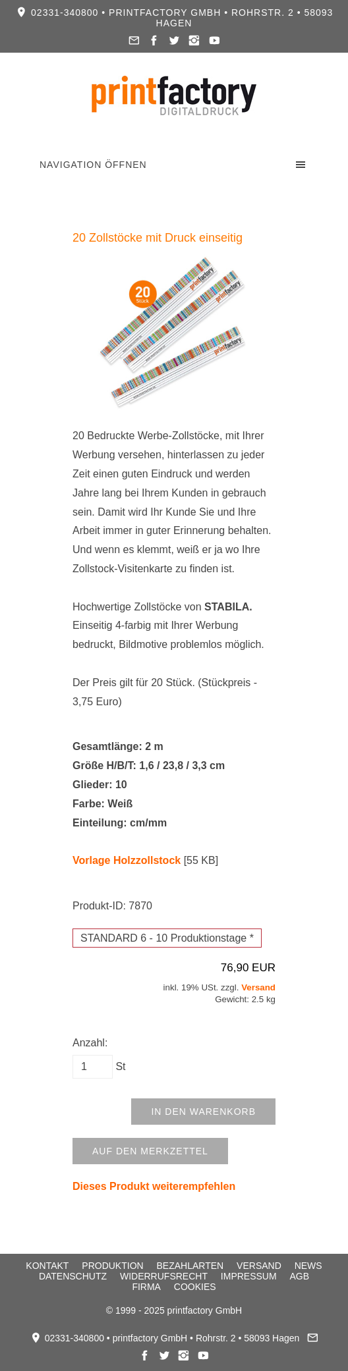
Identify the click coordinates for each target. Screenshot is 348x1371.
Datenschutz (73, 1276)
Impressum (249, 1276)
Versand (258, 987)
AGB (300, 1276)
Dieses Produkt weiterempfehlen (153, 1186)
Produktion (112, 1265)
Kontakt (47, 1265)
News (308, 1265)
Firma (146, 1286)
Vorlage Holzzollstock (126, 860)
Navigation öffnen (93, 164)
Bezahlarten (190, 1265)
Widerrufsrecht (164, 1276)
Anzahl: (89, 1042)
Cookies (195, 1286)
